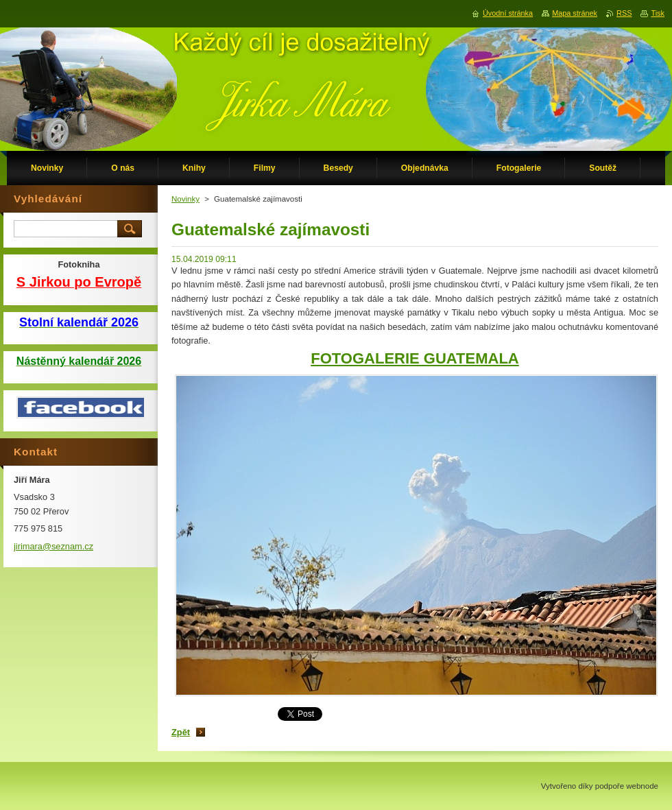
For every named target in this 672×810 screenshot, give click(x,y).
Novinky (185, 199)
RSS (624, 13)
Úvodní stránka (508, 13)
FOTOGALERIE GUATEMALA (415, 358)
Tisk (657, 13)
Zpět (180, 732)
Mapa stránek (574, 13)
